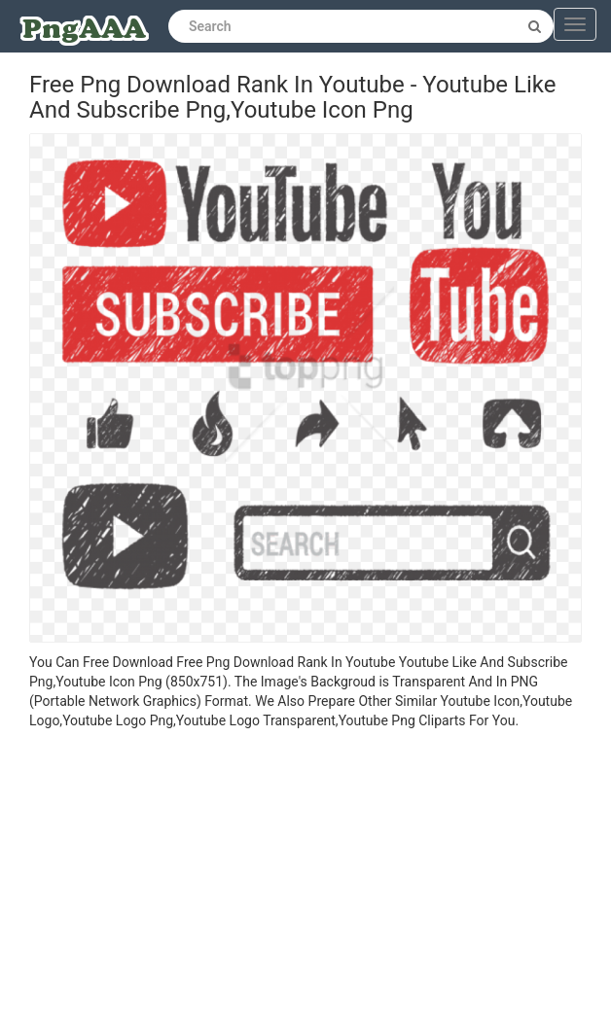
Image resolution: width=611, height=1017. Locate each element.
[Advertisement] (305, 876)
